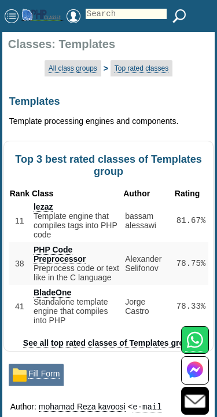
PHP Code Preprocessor (60, 254)
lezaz (43, 206)
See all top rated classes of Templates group (108, 343)
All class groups (73, 68)
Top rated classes (141, 68)
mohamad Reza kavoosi (82, 406)
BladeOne (52, 292)
